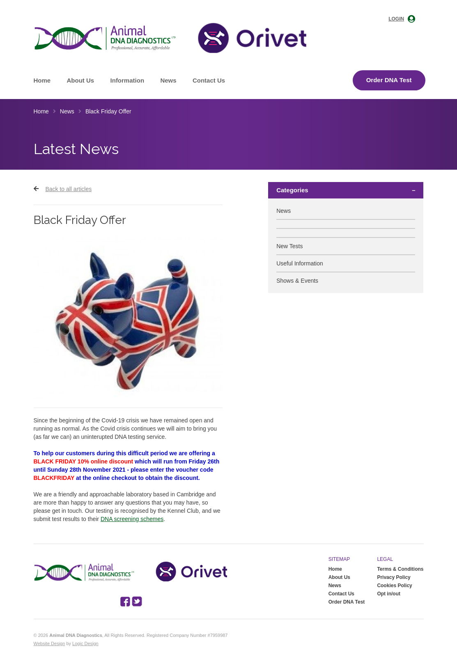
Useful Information (299, 263)
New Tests (289, 246)
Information (127, 80)
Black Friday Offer (108, 111)
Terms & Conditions (400, 569)
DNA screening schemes (132, 519)
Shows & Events (297, 280)
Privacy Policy (393, 577)
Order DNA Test (389, 79)
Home (42, 80)
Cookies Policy (394, 585)
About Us (80, 80)
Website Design (49, 643)
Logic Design (85, 643)
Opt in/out (388, 594)
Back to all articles (68, 189)
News (168, 80)
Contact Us (209, 80)
